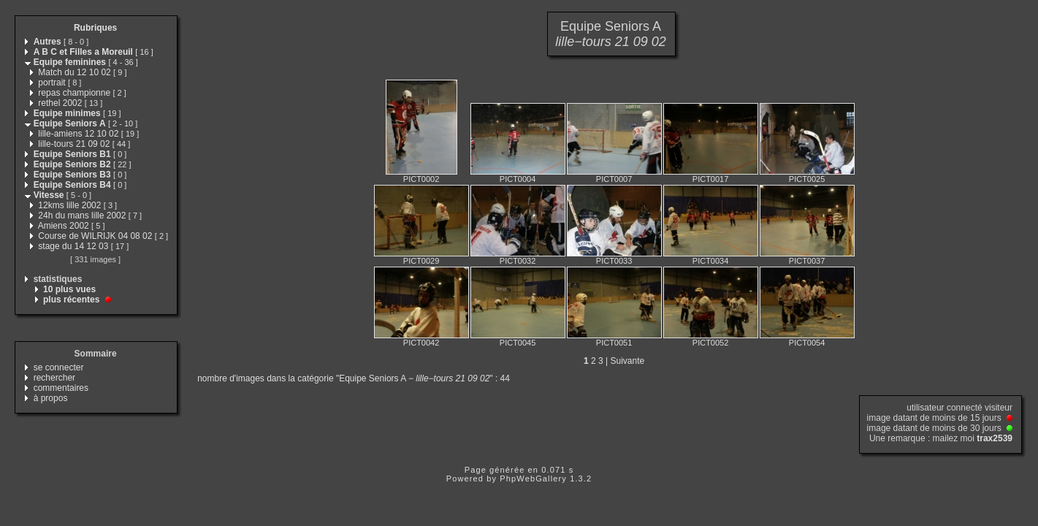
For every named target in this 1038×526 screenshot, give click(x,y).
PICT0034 (710, 260)
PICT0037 (807, 260)
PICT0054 (807, 342)
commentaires (61, 388)
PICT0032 (518, 260)
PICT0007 (614, 179)
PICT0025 (807, 179)
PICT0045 (518, 342)
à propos (51, 398)
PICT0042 (421, 342)
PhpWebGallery (533, 478)
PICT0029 (421, 260)
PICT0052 (710, 342)
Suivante (628, 361)
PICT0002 (421, 179)
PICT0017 (710, 179)
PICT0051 (614, 342)
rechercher (54, 378)
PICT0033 (614, 260)
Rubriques (95, 28)
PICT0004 (518, 179)
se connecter (59, 367)
